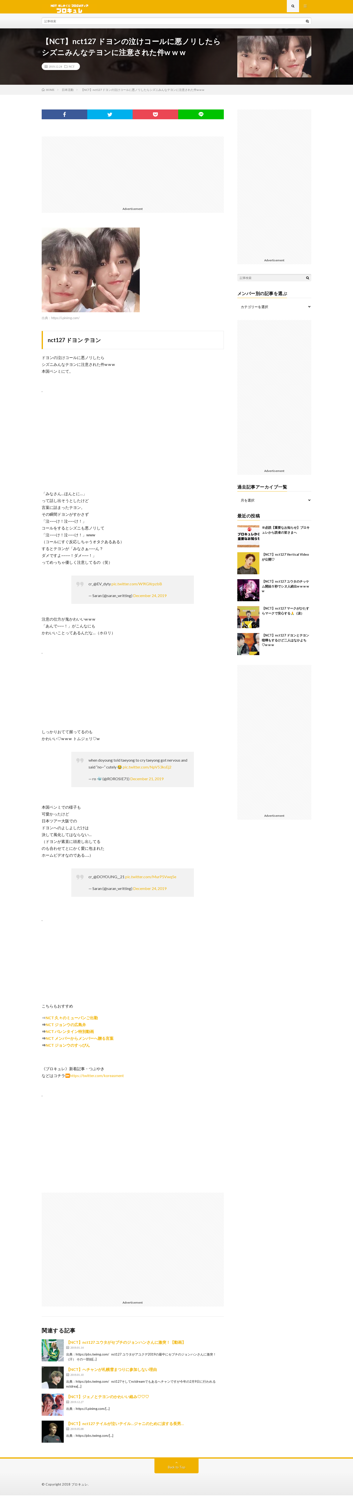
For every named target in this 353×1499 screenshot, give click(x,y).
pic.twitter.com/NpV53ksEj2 (147, 770)
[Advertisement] (132, 174)
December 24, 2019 (149, 599)
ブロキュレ (79, 1488)
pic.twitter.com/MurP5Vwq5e (150, 880)
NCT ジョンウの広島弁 (66, 1028)
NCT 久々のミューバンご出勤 (72, 1021)
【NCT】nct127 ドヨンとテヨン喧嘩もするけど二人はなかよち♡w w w (285, 643)
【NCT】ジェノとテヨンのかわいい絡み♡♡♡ (107, 1400)
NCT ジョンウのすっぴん (68, 1048)
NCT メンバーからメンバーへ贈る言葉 (79, 1042)
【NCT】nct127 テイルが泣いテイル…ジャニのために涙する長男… (125, 1427)
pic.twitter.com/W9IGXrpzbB (137, 587)
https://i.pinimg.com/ (65, 322)
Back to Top (176, 1471)
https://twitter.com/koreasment (97, 1079)
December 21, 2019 (147, 782)
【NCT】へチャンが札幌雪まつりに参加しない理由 (111, 1373)
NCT (72, 70)
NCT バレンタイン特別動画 (70, 1035)
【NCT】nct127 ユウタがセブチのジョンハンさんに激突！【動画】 (126, 1345)
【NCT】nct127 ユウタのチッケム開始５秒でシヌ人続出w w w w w (285, 590)
